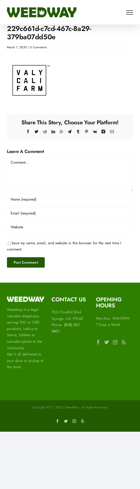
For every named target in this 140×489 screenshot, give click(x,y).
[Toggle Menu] (129, 12)
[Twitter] (106, 342)
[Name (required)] (70, 199)
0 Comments (38, 47)
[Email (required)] (70, 213)
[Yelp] (123, 342)
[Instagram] (115, 342)
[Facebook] (98, 342)
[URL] (70, 227)
